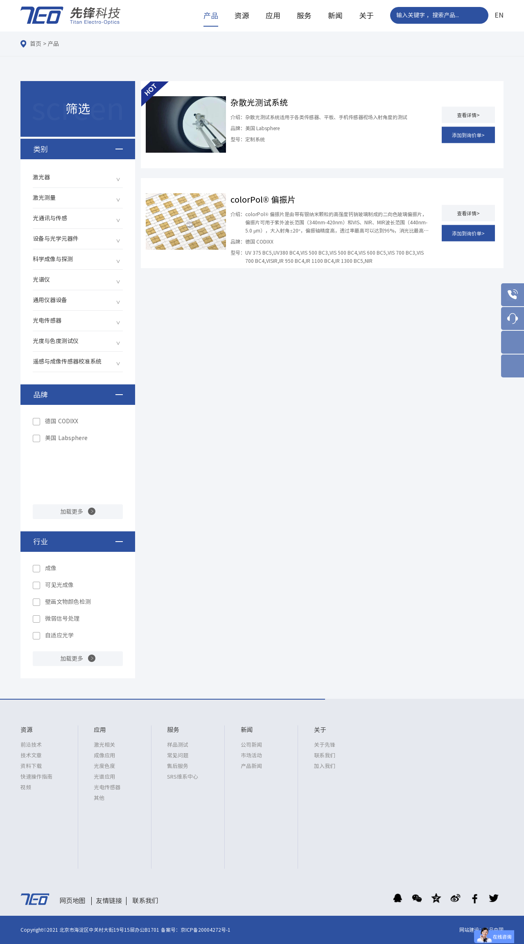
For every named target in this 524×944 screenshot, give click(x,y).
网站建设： (471, 929)
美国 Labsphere (66, 438)
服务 (304, 15)
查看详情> (468, 114)
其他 (99, 798)
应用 (273, 15)
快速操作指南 (36, 776)
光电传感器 (47, 320)
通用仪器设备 (50, 300)
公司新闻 (251, 745)
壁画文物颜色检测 (68, 602)
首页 (35, 44)
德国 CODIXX (61, 421)
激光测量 (44, 198)
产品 (210, 15)
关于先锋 (324, 745)
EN (499, 15)
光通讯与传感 (50, 218)
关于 (366, 15)
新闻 (335, 15)
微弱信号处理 (62, 618)
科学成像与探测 (53, 259)
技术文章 (31, 755)
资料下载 (31, 766)
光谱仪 (41, 279)
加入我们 (324, 766)
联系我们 (324, 755)
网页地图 (72, 900)
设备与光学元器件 (56, 239)
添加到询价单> (468, 134)
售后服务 (177, 766)
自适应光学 (59, 635)
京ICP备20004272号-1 (205, 929)
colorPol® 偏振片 (263, 199)
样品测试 (177, 745)
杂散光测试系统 (259, 102)
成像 (50, 568)
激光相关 (104, 745)
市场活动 (251, 755)
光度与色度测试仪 (56, 341)
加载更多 (71, 512)
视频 (25, 787)
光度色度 (104, 766)
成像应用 (104, 755)
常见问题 (177, 755)
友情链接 (109, 900)
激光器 (41, 177)
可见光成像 (59, 585)
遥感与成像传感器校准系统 (67, 361)
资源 (242, 15)
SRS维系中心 (182, 776)
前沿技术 (31, 745)
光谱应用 (104, 776)
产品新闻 (251, 766)
